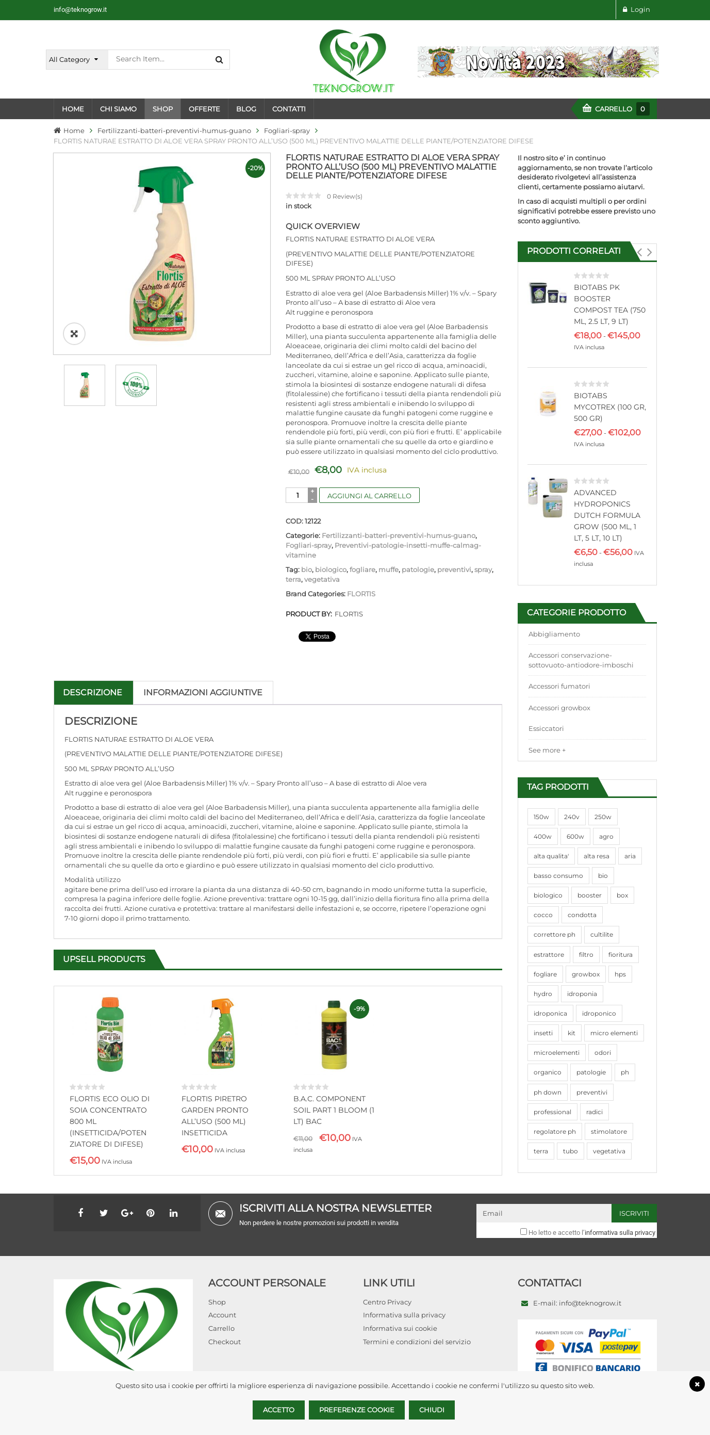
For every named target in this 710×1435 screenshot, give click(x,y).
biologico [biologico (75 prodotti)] (548, 895)
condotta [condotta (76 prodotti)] (582, 915)
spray (483, 569)
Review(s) (344, 196)
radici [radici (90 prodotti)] (594, 1112)
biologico (330, 569)
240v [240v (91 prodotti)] (572, 817)
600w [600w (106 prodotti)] (575, 836)
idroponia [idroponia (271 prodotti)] (582, 994)
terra (293, 579)
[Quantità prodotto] (298, 495)
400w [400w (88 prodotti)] (543, 836)
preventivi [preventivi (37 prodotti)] (591, 1092)
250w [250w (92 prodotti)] (603, 817)
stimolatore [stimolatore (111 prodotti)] (609, 1131)
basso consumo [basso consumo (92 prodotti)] (558, 875)
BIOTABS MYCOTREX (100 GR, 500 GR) (610, 407)
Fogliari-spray (287, 130)
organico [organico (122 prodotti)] (548, 1072)
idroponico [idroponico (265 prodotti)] (599, 1013)
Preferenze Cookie (356, 1410)
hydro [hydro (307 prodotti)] (543, 994)
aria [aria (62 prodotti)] (630, 856)
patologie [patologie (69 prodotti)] (591, 1072)
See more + (547, 750)
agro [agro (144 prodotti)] (606, 836)
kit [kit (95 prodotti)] (571, 1033)
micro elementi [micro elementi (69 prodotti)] (614, 1033)
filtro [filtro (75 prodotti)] (586, 954)
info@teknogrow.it (80, 9)
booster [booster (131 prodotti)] (589, 895)
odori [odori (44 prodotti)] (603, 1052)
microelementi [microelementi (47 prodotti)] (557, 1052)
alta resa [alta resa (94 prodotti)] (596, 856)
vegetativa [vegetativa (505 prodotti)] (609, 1151)
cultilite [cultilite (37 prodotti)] (601, 934)
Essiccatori (546, 728)
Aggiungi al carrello (369, 496)
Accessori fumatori (559, 686)
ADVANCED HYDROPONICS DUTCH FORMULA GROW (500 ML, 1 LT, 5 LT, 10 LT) (607, 515)
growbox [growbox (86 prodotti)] (586, 974)
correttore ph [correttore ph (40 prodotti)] (554, 934)
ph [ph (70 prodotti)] (625, 1072)
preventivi (454, 569)
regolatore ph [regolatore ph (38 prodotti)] (555, 1131)
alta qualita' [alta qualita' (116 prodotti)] (551, 856)
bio (306, 569)
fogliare (362, 569)
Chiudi (431, 1410)
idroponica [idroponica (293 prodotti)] (550, 1013)
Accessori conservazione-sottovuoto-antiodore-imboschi (581, 660)
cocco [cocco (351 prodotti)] (543, 915)
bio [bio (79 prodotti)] (603, 875)
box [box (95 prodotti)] (622, 895)
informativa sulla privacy (620, 1230)
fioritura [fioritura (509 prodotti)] (620, 954)
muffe (388, 569)
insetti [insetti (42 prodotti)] (543, 1033)
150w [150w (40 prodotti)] (541, 817)
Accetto (278, 1410)
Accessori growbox (559, 708)
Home (74, 130)
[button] (639, 252)
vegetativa (322, 579)
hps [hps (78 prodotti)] (620, 974)
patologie (418, 569)
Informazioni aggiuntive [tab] (202, 692)
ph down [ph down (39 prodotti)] (548, 1092)
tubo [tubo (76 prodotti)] (570, 1151)
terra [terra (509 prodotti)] (541, 1151)
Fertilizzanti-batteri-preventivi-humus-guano (174, 130)
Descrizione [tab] (92, 692)
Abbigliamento (554, 634)
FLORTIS (361, 594)
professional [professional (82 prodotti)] (552, 1112)
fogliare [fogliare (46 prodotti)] (545, 974)
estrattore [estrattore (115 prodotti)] (549, 954)
